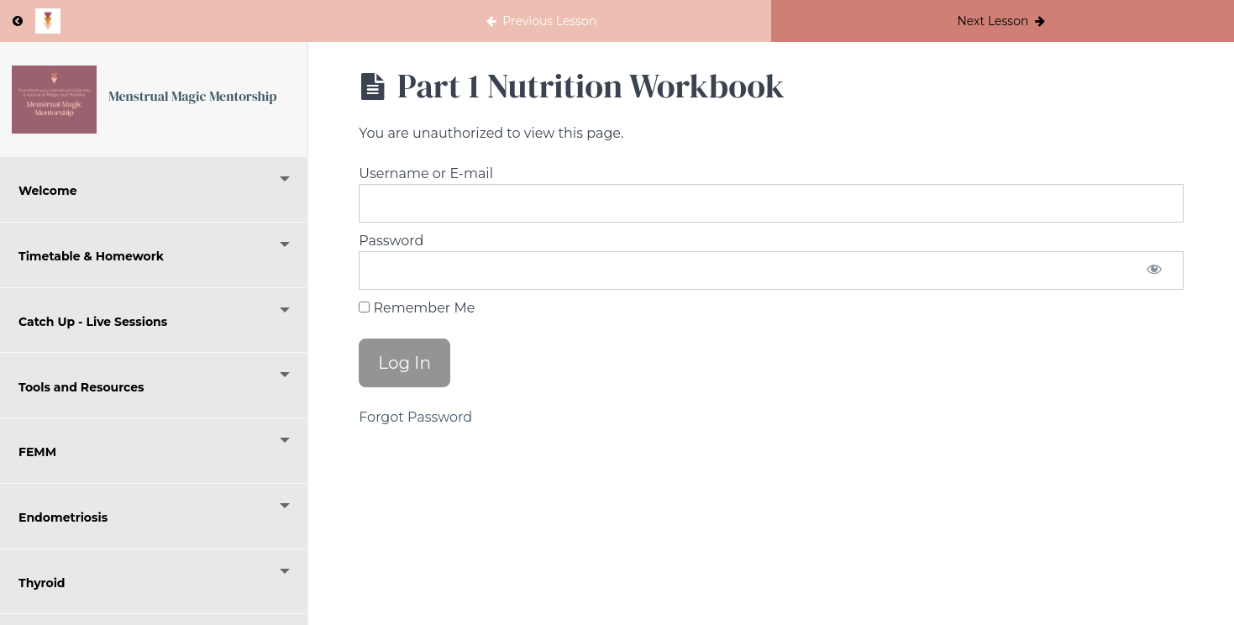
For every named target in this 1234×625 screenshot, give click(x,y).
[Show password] (1154, 270)
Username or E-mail (426, 173)
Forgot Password (415, 417)
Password (391, 241)
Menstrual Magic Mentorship (192, 96)
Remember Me (417, 308)
